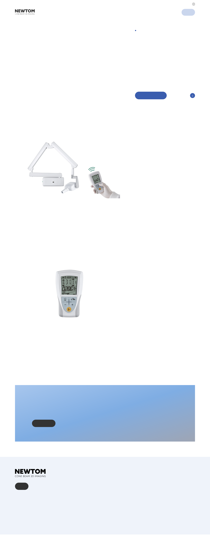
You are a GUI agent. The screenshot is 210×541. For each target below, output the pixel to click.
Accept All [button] (141, 23)
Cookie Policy (190, 532)
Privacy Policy (116, 9)
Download (140, 84)
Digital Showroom (144, 88)
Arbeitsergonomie (144, 76)
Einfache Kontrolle (144, 80)
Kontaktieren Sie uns (44, 433)
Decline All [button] (155, 23)
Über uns (19, 502)
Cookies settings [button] (127, 23)
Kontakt (21, 493)
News (18, 510)
